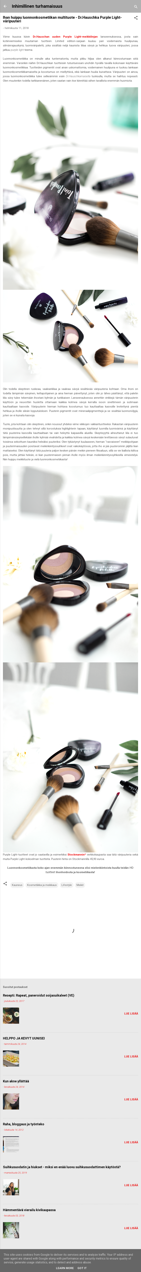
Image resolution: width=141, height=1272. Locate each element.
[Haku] (136, 7)
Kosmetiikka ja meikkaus (42, 885)
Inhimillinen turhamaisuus (37, 6)
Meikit (80, 885)
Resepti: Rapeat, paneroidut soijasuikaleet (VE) (38, 995)
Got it (82, 1268)
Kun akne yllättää (16, 1081)
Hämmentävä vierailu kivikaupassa (29, 1210)
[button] (136, 18)
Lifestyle (67, 885)
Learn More (65, 1268)
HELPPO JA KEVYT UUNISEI (24, 1038)
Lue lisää (131, 1013)
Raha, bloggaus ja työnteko (23, 1124)
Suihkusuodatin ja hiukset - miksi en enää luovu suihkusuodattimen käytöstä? (62, 1167)
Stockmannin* (77, 854)
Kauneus (17, 885)
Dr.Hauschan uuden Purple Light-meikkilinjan (65, 36)
